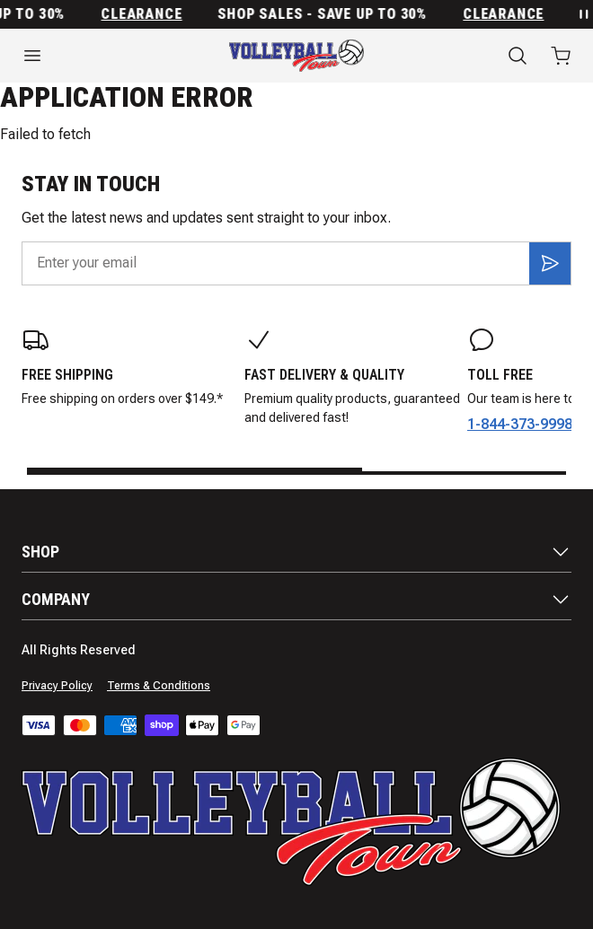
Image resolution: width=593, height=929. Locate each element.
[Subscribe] (550, 263)
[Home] (296, 55)
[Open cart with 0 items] (560, 55)
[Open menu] (99, 55)
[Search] (517, 55)
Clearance (144, 14)
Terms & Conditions (158, 685)
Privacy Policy (57, 685)
